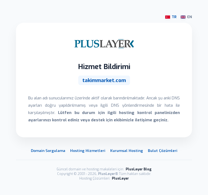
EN (186, 17)
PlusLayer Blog (138, 169)
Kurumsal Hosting (126, 150)
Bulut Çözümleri (162, 150)
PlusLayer (120, 178)
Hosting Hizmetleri (87, 150)
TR (171, 17)
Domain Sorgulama (48, 150)
